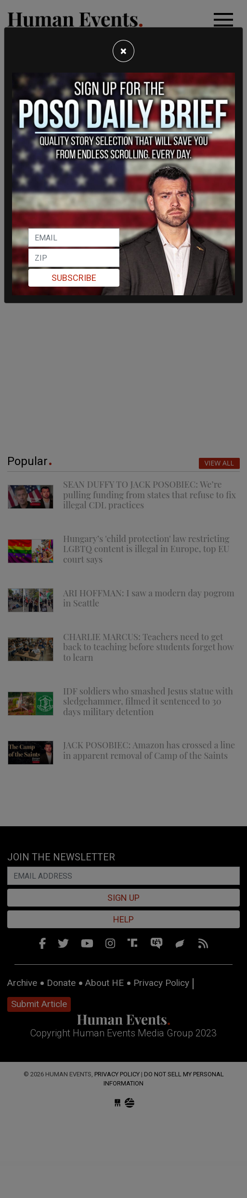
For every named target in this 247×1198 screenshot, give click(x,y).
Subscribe (74, 278)
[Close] (123, 51)
